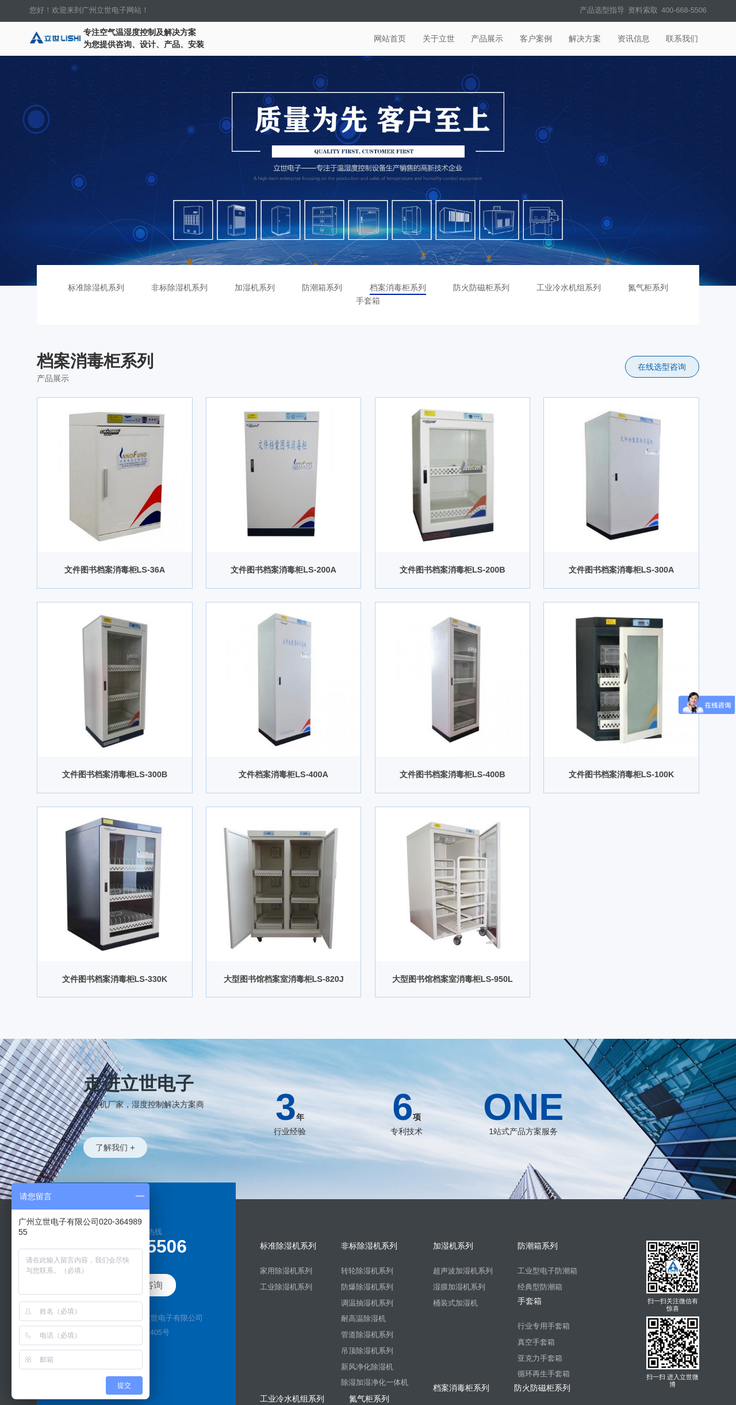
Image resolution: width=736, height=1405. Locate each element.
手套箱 (368, 300)
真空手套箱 (536, 1342)
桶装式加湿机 (455, 1303)
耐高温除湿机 (363, 1319)
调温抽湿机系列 (367, 1303)
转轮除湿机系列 (367, 1271)
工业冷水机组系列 (568, 287)
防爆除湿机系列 (367, 1287)
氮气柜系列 (648, 287)
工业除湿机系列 (286, 1287)
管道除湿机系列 (367, 1335)
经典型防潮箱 (540, 1287)
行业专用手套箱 (544, 1326)
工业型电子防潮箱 (547, 1271)
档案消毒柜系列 (398, 287)
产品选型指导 (602, 10)
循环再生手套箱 (544, 1374)
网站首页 (390, 38)
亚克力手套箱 (540, 1358)
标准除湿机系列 (96, 287)
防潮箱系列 (322, 287)
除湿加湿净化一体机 (374, 1383)
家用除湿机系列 (286, 1271)
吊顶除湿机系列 (367, 1351)
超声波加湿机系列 (463, 1271)
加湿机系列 (255, 287)
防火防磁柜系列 (481, 287)
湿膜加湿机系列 (459, 1287)
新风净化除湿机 (367, 1367)
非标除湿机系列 (179, 287)
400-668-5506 (683, 10)
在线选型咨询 (662, 366)
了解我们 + (115, 1147)
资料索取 (643, 10)
